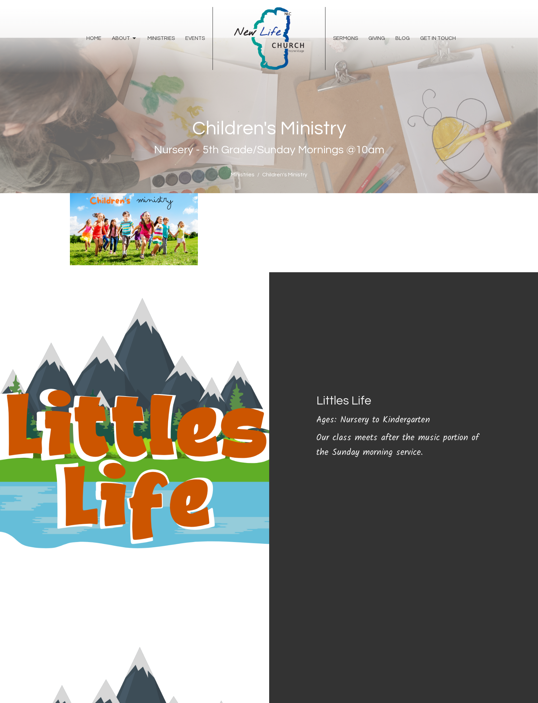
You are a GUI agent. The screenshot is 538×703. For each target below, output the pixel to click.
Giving (376, 38)
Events (195, 38)
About (124, 38)
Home (93, 38)
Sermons (345, 38)
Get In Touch (438, 38)
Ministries (161, 38)
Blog (402, 38)
